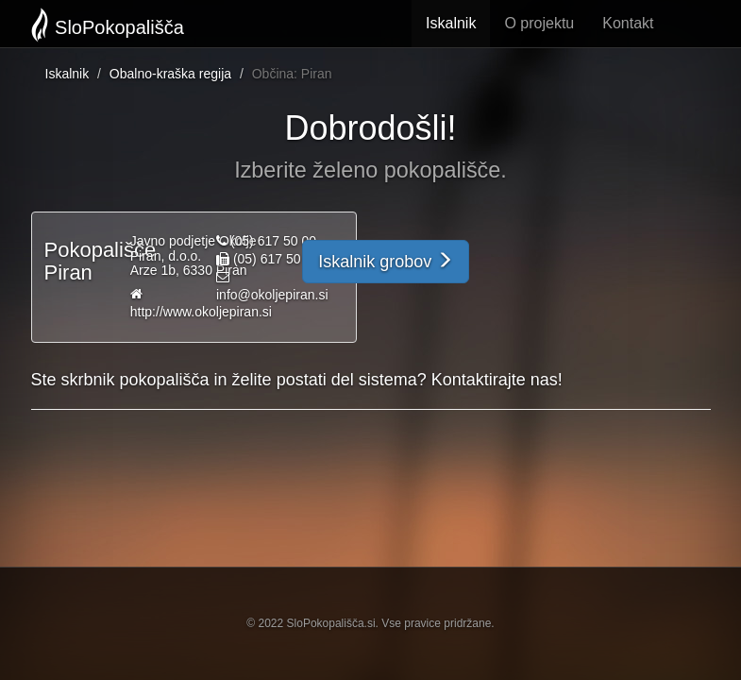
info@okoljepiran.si (272, 294)
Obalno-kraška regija (170, 73)
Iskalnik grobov (385, 261)
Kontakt (627, 23)
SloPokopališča (107, 25)
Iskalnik (451, 23)
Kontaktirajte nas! (497, 379)
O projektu (539, 23)
